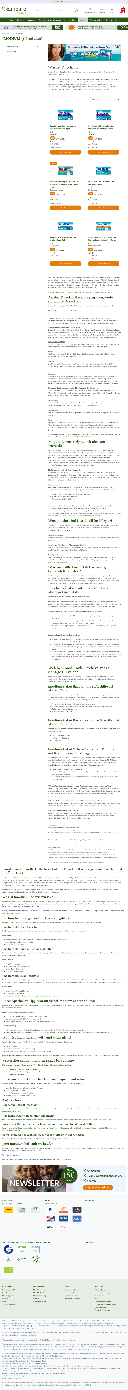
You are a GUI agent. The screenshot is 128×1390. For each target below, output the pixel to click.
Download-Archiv (9, 1290)
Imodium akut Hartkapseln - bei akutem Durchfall (101, 182)
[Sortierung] (105, 99)
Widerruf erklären (101, 1290)
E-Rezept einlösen (70, 1296)
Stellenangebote (8, 1296)
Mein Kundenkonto (40, 1290)
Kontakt (36, 1299)
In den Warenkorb (65, 152)
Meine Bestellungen (40, 1296)
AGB (96, 1299)
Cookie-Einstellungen (102, 1293)
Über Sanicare (7, 1293)
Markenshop (23, 46)
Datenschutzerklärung (103, 1302)
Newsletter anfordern (72, 1290)
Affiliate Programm (9, 1305)
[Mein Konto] (101, 10)
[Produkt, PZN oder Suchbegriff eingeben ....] (53, 10)
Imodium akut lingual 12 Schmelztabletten (21, 1069)
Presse (4, 1302)
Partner (5, 1299)
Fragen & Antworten (102, 1310)
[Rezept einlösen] (90, 10)
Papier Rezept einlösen (72, 1299)
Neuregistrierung (39, 1302)
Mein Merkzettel (39, 1293)
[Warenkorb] (112, 10)
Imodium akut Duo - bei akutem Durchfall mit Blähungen (63, 127)
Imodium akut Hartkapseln (16, 1074)
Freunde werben (70, 1293)
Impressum (99, 1296)
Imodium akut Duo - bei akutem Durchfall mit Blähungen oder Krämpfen (101, 127)
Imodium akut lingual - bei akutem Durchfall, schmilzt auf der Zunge (64, 182)
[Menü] (8, 20)
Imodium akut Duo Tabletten (16, 1072)
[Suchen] (76, 10)
